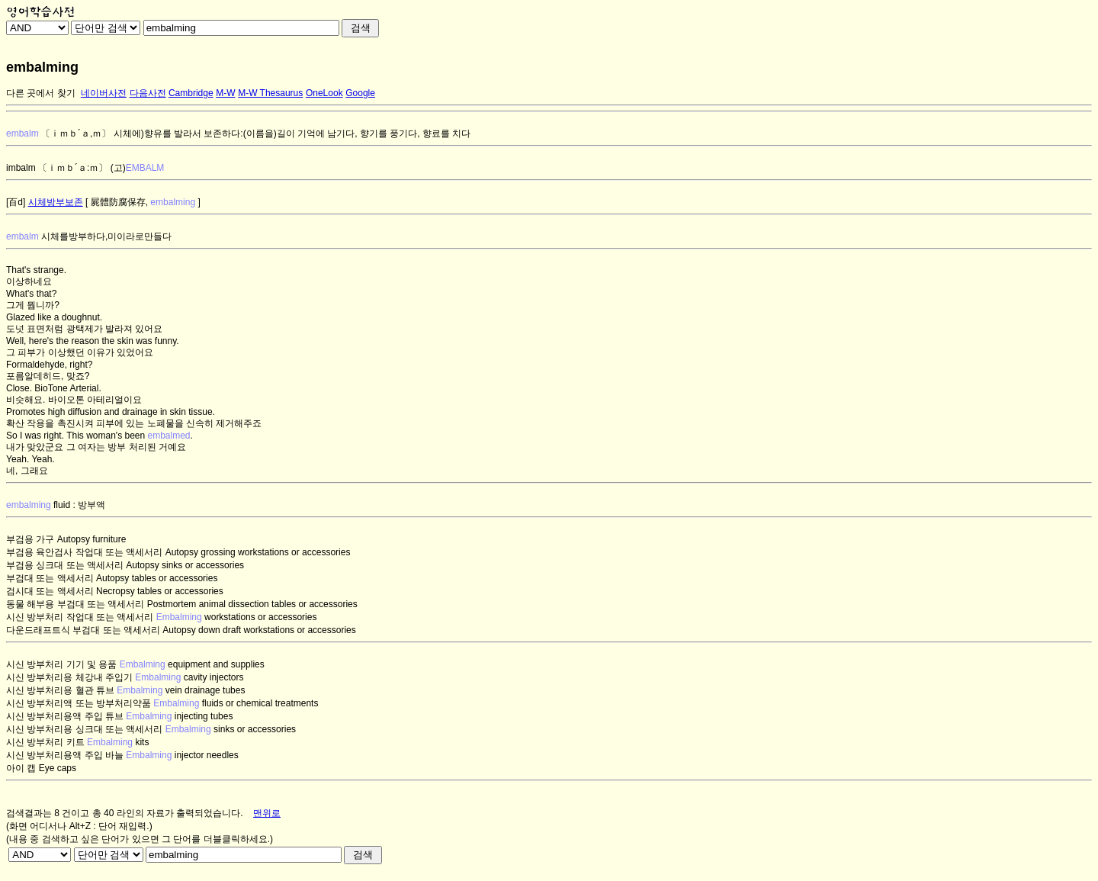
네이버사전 (104, 93)
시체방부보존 (55, 202)
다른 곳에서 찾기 (40, 93)
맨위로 (267, 813)
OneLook (324, 93)
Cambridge (191, 93)
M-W (225, 93)
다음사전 (148, 93)
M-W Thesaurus (270, 93)
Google (360, 93)
